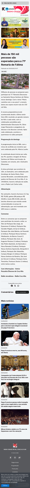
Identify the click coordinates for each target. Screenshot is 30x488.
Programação (15, 465)
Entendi (5, 485)
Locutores (15, 472)
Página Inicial (15, 462)
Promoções (15, 468)
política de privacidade (11, 482)
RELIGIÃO (4, 71)
